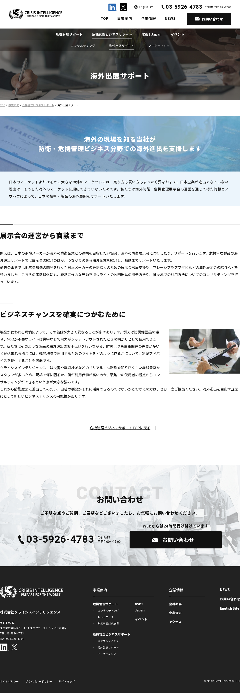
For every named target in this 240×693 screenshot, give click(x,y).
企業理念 (175, 613)
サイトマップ (67, 681)
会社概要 (175, 604)
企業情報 (148, 18)
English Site (229, 608)
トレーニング (106, 617)
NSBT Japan (151, 34)
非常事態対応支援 (108, 623)
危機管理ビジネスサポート (112, 34)
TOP (104, 18)
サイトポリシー (9, 681)
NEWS (170, 18)
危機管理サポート (69, 34)
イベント (177, 34)
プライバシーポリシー (38, 681)
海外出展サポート (121, 45)
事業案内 (124, 18)
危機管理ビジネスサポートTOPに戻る (120, 427)
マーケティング (159, 45)
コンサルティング (82, 45)
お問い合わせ (230, 599)
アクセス (175, 621)
